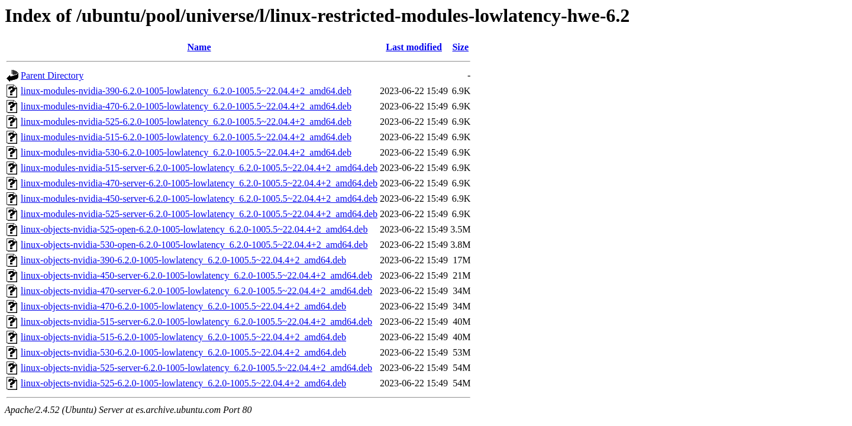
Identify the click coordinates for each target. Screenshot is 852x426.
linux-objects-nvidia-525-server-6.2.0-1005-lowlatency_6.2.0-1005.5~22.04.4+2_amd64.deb (196, 368)
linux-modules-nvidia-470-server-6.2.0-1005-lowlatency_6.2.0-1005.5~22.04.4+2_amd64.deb (199, 183)
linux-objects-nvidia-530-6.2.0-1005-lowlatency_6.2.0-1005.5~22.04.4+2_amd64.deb (183, 352)
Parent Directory (52, 75)
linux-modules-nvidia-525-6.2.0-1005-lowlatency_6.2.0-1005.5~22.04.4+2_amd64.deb (186, 122)
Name (199, 47)
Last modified (414, 47)
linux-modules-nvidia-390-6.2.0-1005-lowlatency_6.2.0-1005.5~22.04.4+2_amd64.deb (186, 91)
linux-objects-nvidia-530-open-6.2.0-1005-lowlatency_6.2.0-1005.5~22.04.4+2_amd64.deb (194, 245)
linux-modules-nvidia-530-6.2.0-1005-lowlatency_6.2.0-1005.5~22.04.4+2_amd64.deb (186, 152)
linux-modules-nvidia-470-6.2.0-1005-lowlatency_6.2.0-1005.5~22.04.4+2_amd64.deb (186, 106)
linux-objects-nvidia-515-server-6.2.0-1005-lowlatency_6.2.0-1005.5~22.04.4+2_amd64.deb (196, 322)
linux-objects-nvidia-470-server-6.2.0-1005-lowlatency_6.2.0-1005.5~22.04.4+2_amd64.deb (196, 291)
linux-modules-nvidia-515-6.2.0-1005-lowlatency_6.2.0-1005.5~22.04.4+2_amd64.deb (186, 137)
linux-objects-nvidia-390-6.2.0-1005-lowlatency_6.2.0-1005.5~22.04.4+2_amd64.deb (183, 260)
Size (460, 47)
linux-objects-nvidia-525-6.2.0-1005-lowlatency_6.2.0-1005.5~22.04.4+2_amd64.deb (183, 383)
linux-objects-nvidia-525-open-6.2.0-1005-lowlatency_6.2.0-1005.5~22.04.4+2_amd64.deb (194, 229)
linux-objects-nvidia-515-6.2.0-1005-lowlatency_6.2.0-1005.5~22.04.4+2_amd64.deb (183, 337)
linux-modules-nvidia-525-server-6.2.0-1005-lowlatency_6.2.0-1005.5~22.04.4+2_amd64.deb (199, 214)
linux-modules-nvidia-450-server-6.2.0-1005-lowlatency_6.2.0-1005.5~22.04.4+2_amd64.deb (199, 198)
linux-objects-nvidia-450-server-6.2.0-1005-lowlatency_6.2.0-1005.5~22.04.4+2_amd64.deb (196, 275)
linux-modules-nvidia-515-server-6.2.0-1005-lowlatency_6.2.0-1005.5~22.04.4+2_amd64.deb (199, 168)
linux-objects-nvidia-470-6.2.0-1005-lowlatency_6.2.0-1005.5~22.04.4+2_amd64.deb (183, 306)
